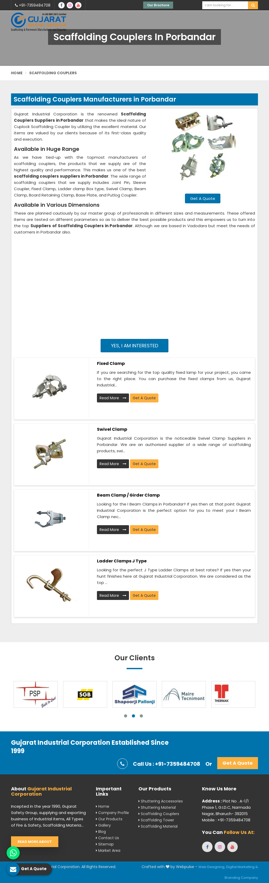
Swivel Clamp (112, 429)
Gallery (103, 825)
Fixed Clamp (111, 363)
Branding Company (241, 877)
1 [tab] (125, 715)
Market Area (108, 850)
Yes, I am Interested (134, 345)
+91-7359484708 (32, 5)
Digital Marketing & (242, 866)
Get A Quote (202, 198)
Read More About (35, 841)
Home (17, 73)
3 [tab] (141, 715)
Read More (113, 398)
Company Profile (112, 812)
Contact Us (107, 838)
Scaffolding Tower (156, 820)
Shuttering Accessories (160, 801)
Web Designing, (211, 866)
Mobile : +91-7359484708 (226, 820)
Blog (101, 831)
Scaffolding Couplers (158, 813)
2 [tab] (133, 715)
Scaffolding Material (158, 826)
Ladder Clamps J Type (122, 561)
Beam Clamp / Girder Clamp (128, 495)
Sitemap (105, 844)
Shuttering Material (157, 807)
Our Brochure (158, 5)
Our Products (109, 819)
